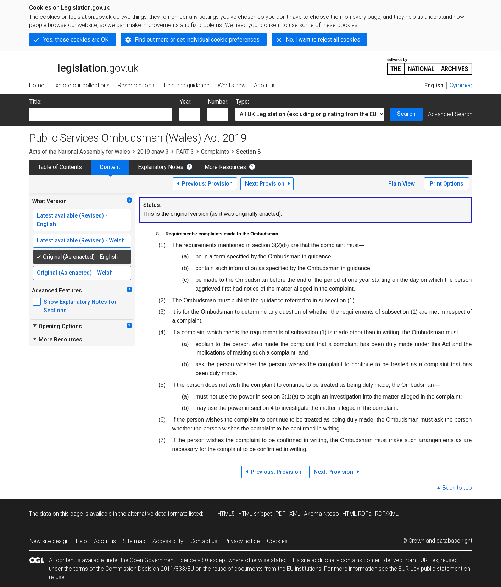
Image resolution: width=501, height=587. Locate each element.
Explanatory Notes (160, 167)
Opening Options (57, 326)
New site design (49, 541)
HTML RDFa (357, 513)
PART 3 (185, 151)
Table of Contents (60, 167)
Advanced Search (450, 114)
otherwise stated (266, 560)
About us (105, 541)
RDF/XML (387, 513)
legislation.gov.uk (83, 65)
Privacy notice (242, 541)
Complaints (215, 151)
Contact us (203, 541)
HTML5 (226, 513)
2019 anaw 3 (153, 151)
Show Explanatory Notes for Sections (80, 306)
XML (294, 513)
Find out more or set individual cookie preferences (197, 39)
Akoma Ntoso (321, 513)
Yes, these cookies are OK (75, 39)
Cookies (277, 541)
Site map (134, 541)
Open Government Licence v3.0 (169, 560)
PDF (280, 513)
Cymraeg (461, 85)
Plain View (401, 183)
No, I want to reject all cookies (323, 39)
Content (110, 167)
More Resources (225, 167)
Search (406, 113)
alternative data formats (158, 513)
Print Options (446, 183)
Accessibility (167, 541)
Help (81, 541)
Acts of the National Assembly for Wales (79, 151)
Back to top (457, 487)
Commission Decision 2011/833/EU (149, 568)
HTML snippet (255, 513)
